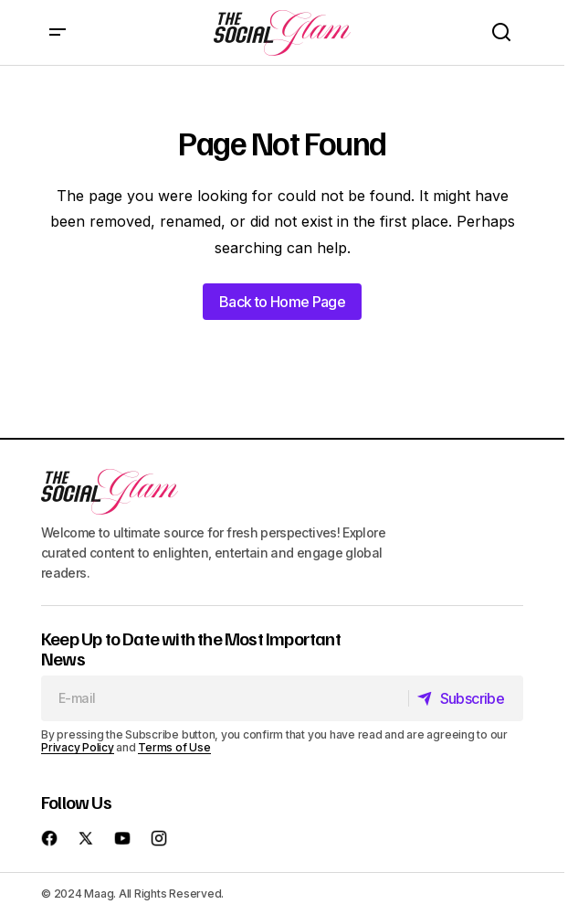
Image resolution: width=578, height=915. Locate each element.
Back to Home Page (282, 302)
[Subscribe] (465, 698)
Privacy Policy (77, 747)
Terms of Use (174, 747)
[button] (57, 32)
